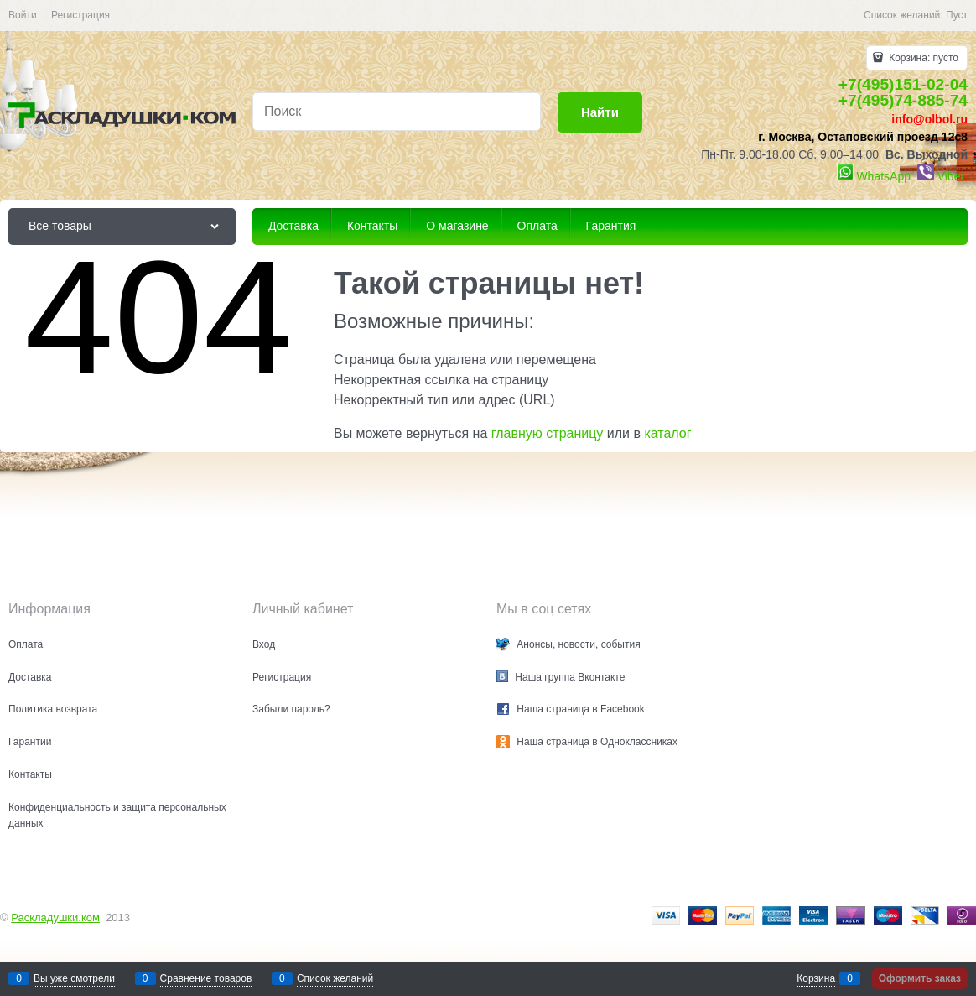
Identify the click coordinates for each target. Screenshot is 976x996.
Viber (950, 176)
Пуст (957, 15)
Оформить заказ (920, 978)
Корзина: (922, 58)
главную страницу (547, 433)
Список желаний (335, 978)
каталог (667, 433)
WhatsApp (883, 176)
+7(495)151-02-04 (903, 84)
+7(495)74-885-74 (903, 100)
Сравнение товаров (206, 978)
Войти (22, 15)
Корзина (816, 978)
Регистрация (80, 15)
